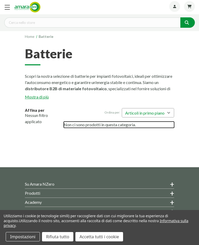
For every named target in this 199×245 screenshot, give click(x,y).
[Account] (174, 6)
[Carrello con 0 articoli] (189, 6)
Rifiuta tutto (57, 237)
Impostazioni (22, 237)
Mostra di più (37, 96)
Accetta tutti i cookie (99, 237)
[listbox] (148, 112)
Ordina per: (112, 112)
